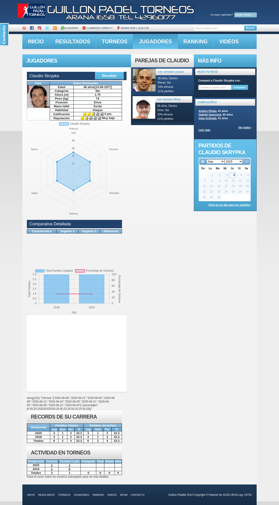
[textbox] (219, 28)
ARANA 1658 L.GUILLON (133, 28)
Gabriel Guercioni (210, 114)
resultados (72, 41)
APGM (123, 494)
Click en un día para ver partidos (229, 205)
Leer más (205, 130)
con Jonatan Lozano (171, 71)
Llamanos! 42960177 (97, 28)
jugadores (155, 41)
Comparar (239, 87)
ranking (195, 41)
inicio (36, 41)
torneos (114, 41)
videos (229, 41)
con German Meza (169, 99)
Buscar (250, 28)
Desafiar (109, 76)
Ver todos (244, 127)
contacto (138, 494)
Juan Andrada (208, 118)
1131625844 (69, 28)
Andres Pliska (207, 111)
